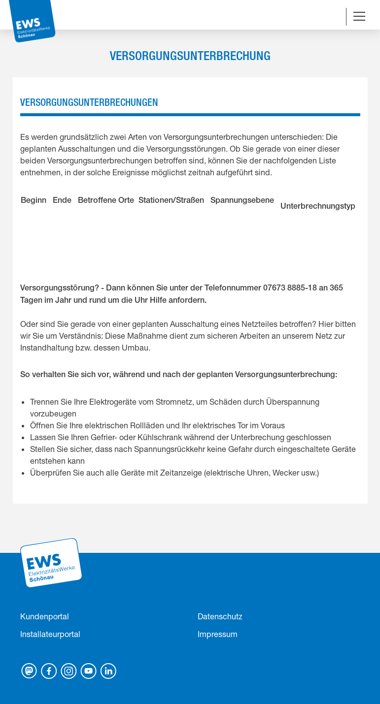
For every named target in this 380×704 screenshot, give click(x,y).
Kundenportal (44, 616)
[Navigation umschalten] (359, 17)
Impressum (218, 634)
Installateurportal (50, 634)
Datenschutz (220, 616)
